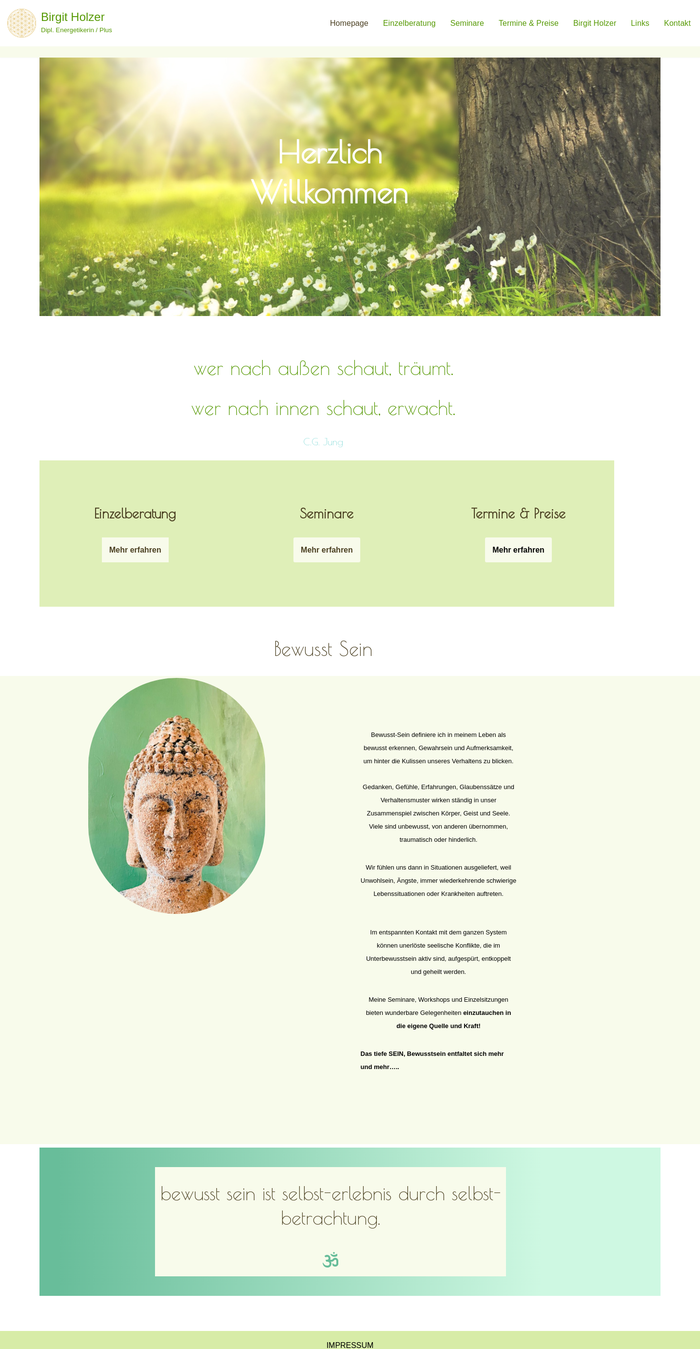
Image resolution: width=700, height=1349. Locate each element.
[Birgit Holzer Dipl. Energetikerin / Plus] (59, 23)
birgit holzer (594, 23)
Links (640, 23)
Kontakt (677, 23)
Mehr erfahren (117, 516)
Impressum (350, 1310)
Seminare (467, 23)
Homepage (349, 23)
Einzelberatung (409, 23)
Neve (81, 1336)
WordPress (170, 1336)
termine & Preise (528, 23)
